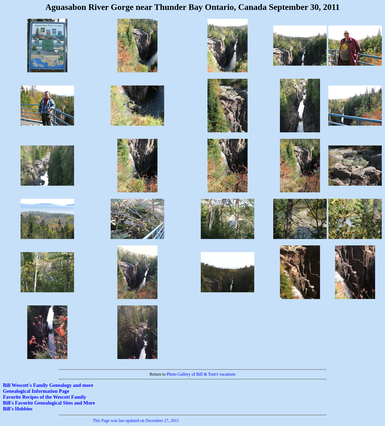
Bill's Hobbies (17, 409)
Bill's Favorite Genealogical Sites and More (49, 403)
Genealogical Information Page (36, 391)
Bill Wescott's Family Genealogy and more (48, 385)
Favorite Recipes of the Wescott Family (44, 397)
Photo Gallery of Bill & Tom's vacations (201, 374)
